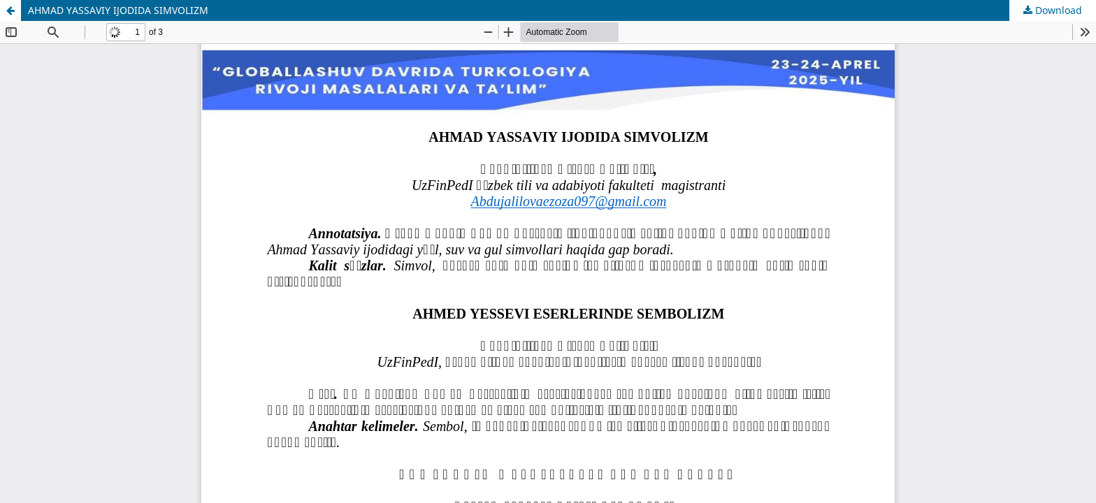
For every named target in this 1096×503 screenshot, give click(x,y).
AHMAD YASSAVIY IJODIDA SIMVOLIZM (118, 10)
